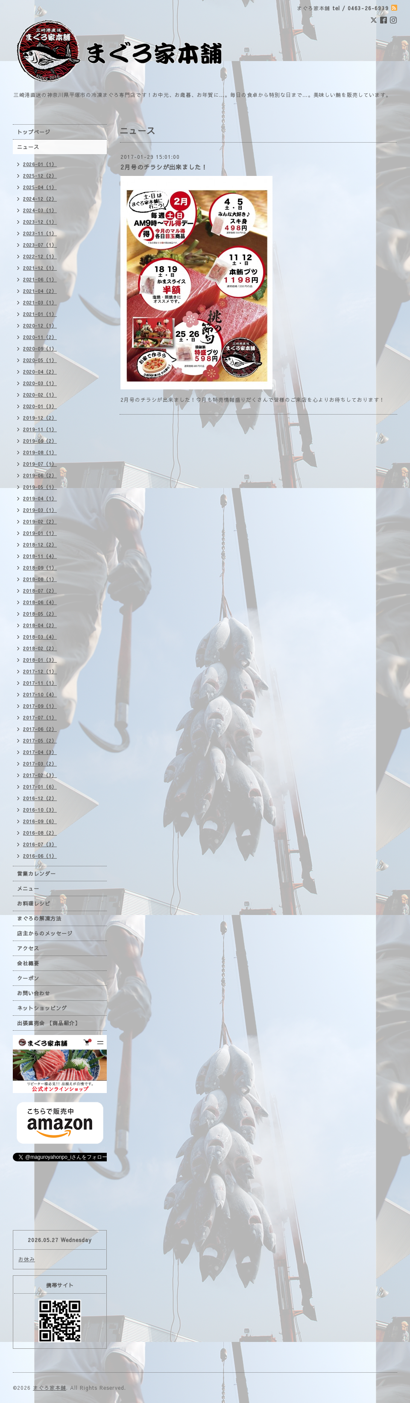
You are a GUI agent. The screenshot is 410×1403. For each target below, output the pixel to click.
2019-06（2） (40, 475)
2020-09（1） (40, 348)
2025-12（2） (40, 175)
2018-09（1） (40, 567)
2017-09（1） (40, 706)
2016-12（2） (40, 798)
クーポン (28, 978)
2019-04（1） (40, 498)
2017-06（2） (40, 729)
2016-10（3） (40, 810)
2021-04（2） (40, 291)
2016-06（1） (40, 856)
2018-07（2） (40, 591)
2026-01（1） (40, 164)
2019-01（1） (40, 533)
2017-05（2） (40, 740)
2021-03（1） (40, 302)
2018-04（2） (40, 625)
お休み (26, 1259)
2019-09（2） (40, 441)
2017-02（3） (40, 775)
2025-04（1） (40, 187)
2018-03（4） (40, 637)
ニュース (28, 146)
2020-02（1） (40, 395)
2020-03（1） (40, 383)
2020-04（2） (40, 371)
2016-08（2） (40, 833)
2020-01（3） (40, 406)
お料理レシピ (33, 903)
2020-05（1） (40, 360)
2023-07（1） (40, 245)
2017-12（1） (40, 671)
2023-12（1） (40, 222)
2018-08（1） (40, 579)
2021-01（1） (40, 314)
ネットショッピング (42, 1008)
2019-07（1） (40, 464)
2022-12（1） (40, 256)
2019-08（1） (40, 452)
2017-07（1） (40, 717)
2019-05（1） (40, 487)
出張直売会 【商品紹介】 (48, 1023)
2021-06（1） (40, 279)
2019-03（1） (40, 510)
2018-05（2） (40, 614)
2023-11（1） (40, 233)
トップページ (33, 132)
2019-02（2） (40, 521)
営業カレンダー (36, 873)
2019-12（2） (40, 418)
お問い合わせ (33, 993)
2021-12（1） (40, 268)
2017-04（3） (40, 752)
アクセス (28, 948)
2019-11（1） (40, 429)
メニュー (28, 888)
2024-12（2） (40, 199)
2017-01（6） (40, 786)
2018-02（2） (40, 648)
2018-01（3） (40, 660)
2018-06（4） (40, 602)
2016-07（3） (40, 844)
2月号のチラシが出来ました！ (164, 167)
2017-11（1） (40, 683)
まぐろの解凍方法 (39, 918)
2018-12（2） (40, 544)
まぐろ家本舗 (49, 1387)
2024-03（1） (40, 210)
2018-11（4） (40, 556)
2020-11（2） (40, 337)
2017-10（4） (40, 694)
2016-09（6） (40, 821)
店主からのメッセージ (45, 933)
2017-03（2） (40, 763)
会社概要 (28, 963)
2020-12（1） (40, 325)
